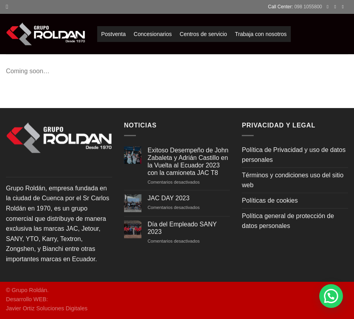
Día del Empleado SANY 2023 (182, 228)
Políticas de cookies (270, 200)
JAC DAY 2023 (168, 198)
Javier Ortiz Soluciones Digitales (46, 308)
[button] (331, 296)
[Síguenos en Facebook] (329, 6)
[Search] (9, 6)
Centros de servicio (203, 34)
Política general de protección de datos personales (288, 221)
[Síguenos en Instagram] (336, 6)
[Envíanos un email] (344, 6)
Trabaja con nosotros (261, 34)
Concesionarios (153, 34)
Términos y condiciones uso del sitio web (292, 180)
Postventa (113, 34)
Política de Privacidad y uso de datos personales (293, 154)
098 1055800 (308, 6)
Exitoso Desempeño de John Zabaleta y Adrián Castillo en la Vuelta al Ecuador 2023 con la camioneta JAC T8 (187, 162)
